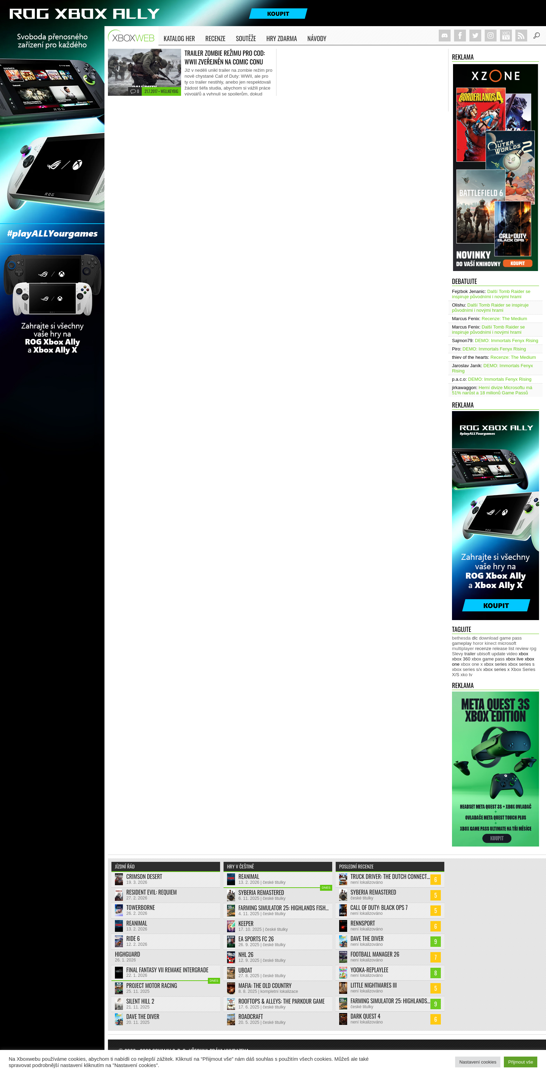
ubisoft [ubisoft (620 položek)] (483, 653)
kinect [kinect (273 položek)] (491, 643)
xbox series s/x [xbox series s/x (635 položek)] (467, 669)
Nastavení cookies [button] (477, 1062)
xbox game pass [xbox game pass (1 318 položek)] (488, 659)
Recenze (215, 39)
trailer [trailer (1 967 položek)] (470, 653)
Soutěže (246, 38)
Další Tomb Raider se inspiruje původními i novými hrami (491, 294)
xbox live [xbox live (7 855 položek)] (515, 659)
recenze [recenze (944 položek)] (483, 648)
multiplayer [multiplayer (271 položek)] (463, 648)
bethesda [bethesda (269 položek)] (461, 638)
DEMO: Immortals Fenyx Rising (506, 340)
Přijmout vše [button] (520, 1062)
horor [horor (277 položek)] (478, 643)
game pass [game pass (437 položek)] (511, 638)
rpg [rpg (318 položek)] (533, 648)
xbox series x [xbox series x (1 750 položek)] (496, 669)
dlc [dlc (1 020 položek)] (475, 638)
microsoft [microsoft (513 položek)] (507, 643)
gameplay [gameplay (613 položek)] (461, 643)
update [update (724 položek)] (499, 653)
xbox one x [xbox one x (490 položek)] (472, 664)
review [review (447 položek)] (522, 648)
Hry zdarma (281, 39)
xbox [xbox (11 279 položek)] (523, 653)
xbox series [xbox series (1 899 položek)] (495, 664)
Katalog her (179, 38)
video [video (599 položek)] (512, 653)
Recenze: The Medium (504, 318)
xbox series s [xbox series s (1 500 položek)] (521, 664)
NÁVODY (316, 39)
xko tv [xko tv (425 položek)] (467, 674)
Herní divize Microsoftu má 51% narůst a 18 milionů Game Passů (492, 390)
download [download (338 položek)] (488, 638)
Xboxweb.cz (133, 35)
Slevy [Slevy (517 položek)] (457, 653)
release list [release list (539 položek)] (503, 648)
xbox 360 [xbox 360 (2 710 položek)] (461, 659)
